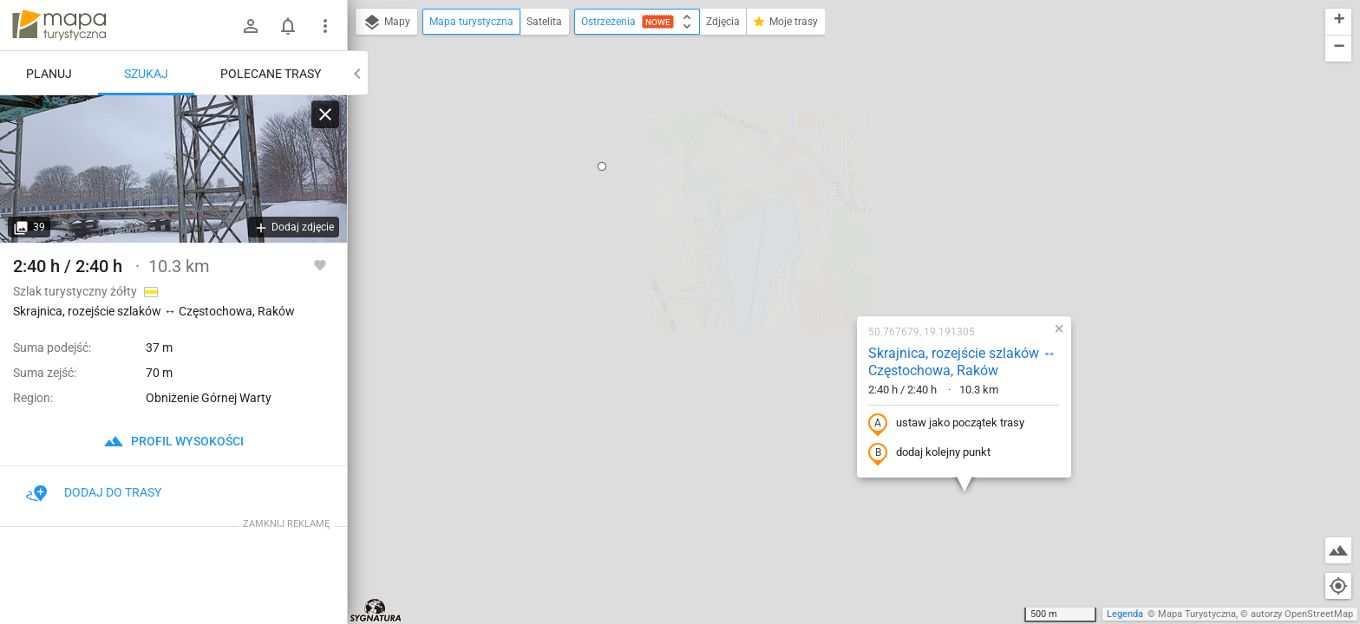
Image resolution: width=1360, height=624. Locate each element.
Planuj (49, 74)
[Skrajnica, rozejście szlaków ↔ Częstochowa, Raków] (173, 169)
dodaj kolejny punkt (818, 266)
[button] (768, 380)
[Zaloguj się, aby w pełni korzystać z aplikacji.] (320, 264)
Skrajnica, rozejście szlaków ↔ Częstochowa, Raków (851, 175)
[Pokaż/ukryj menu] (325, 26)
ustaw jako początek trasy (835, 236)
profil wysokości (173, 441)
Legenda (1125, 614)
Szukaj (146, 74)
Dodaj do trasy (93, 492)
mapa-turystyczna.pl (59, 25)
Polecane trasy (270, 74)
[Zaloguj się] (251, 26)
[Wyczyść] (325, 114)
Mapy (386, 22)
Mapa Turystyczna (1197, 614)
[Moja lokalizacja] (1338, 586)
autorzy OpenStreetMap (1302, 614)
